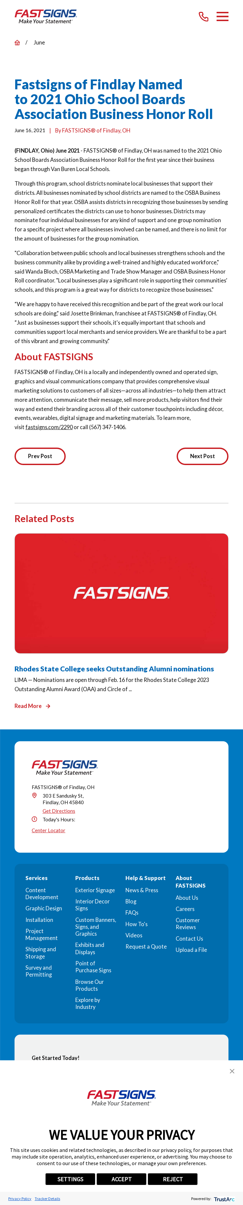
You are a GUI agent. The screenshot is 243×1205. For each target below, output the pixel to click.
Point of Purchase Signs (93, 967)
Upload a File (191, 950)
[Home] (46, 16)
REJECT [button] (173, 1179)
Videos (133, 935)
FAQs (131, 913)
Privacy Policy (19, 1198)
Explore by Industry (87, 1003)
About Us (187, 898)
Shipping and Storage (40, 952)
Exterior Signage (95, 890)
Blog (130, 901)
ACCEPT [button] (122, 1179)
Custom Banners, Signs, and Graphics (95, 927)
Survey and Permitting (38, 971)
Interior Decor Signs (92, 904)
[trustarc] (223, 1198)
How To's (136, 924)
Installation (39, 920)
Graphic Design (43, 908)
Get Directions (59, 811)
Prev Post (40, 456)
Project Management (41, 934)
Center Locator (48, 831)
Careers (185, 909)
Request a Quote (146, 947)
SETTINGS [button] (70, 1179)
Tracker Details (47, 1198)
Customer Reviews (188, 923)
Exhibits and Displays (89, 948)
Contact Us (189, 938)
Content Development (41, 893)
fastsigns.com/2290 (49, 427)
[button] (232, 1071)
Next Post (202, 456)
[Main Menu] (222, 16)
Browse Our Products (89, 985)
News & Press (141, 890)
